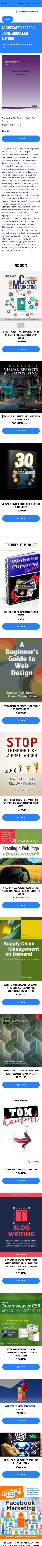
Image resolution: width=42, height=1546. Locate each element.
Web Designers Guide (22, 118)
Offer (7, 19)
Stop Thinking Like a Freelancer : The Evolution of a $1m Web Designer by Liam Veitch (21, 803)
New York (7, 3)
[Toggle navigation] (5, 11)
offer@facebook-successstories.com (27, 3)
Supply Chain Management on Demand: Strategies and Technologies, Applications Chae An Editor (21, 987)
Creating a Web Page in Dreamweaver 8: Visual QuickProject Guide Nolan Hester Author (21, 890)
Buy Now (21, 138)
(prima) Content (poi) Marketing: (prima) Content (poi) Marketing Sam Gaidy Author (21, 334)
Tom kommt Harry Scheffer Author (21, 1169)
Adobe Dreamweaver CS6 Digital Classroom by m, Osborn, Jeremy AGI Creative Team (21, 1352)
